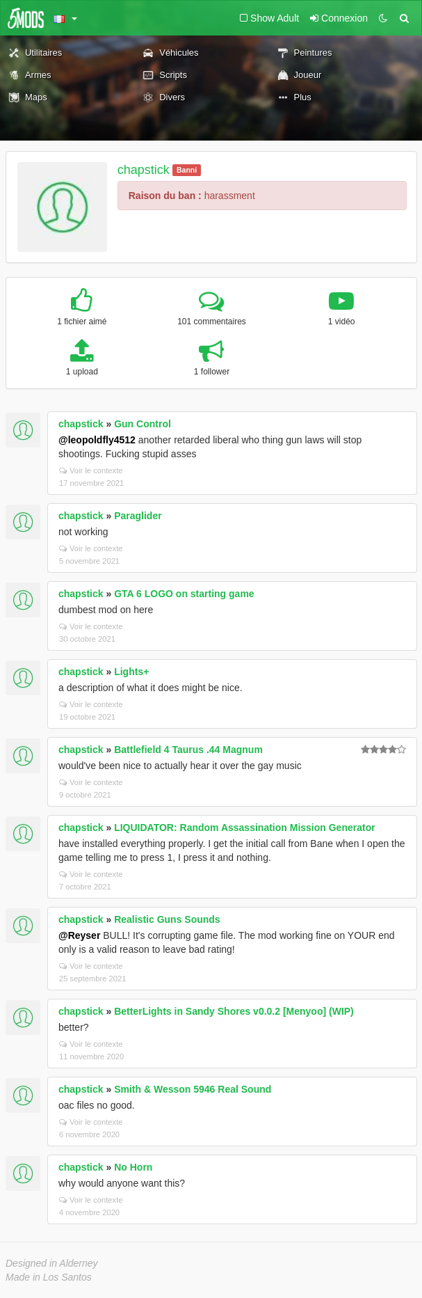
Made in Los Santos (49, 1277)
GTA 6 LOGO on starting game (184, 593)
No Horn (133, 1167)
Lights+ (131, 671)
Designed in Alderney (52, 1263)
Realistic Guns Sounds (167, 919)
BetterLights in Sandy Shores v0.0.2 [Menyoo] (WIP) (234, 1011)
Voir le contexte (91, 470)
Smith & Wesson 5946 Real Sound (192, 1089)
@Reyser (79, 935)
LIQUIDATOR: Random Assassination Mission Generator (244, 827)
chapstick (143, 170)
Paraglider (137, 515)
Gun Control (142, 423)
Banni (187, 170)
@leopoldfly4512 (97, 439)
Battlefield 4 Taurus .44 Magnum (188, 749)
